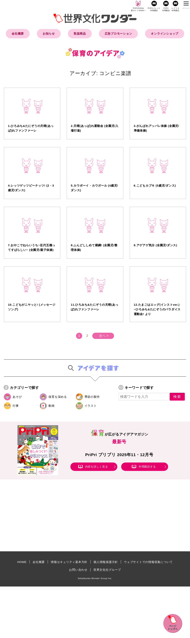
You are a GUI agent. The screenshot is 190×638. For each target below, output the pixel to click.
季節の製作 (92, 396)
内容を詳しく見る (96, 466)
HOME (22, 562)
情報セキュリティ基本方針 (69, 562)
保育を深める (57, 396)
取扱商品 (80, 33)
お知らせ (49, 33)
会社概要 (18, 33)
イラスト (91, 405)
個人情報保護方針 (105, 562)
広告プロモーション (118, 33)
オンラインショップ (164, 33)
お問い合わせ (78, 569)
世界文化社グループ (107, 569)
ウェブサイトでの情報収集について (148, 562)
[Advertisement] (62, 515)
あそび (17, 396)
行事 (16, 405)
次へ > (104, 335)
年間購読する (147, 466)
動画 (51, 405)
